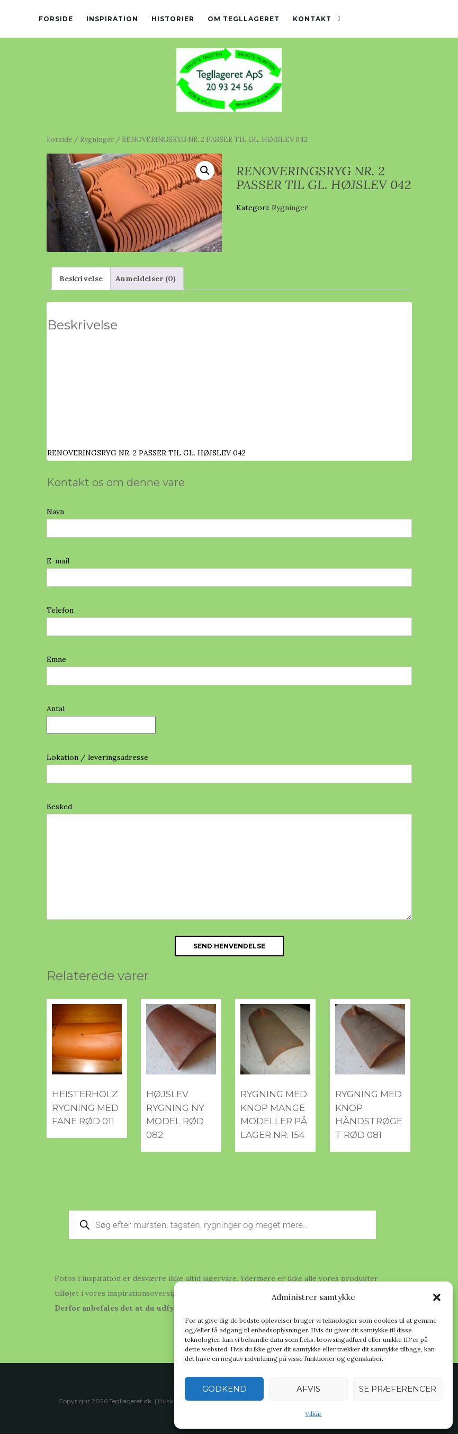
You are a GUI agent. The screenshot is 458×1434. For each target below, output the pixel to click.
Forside (56, 19)
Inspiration (112, 19)
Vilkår (313, 1414)
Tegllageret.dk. (131, 1401)
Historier (172, 19)
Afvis (308, 1389)
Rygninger (97, 139)
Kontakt (312, 19)
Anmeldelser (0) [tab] (145, 278)
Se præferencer (397, 1389)
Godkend (224, 1389)
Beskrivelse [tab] (81, 278)
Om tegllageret (244, 19)
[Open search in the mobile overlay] (222, 1224)
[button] (437, 1297)
